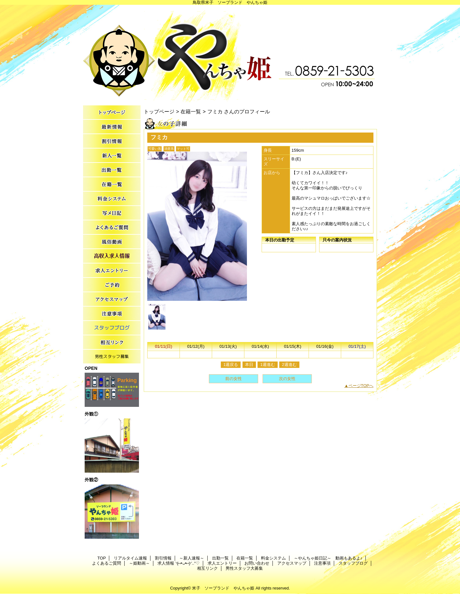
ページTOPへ (361, 385)
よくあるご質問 (112, 227)
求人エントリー (112, 270)
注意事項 (112, 314)
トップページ (159, 111)
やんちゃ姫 (230, 53)
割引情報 (112, 141)
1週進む (267, 364)
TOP (112, 112)
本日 (249, 364)
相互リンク (112, 342)
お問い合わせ (112, 285)
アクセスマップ (112, 299)
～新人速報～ (112, 155)
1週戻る (230, 364)
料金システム (112, 199)
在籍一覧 (112, 184)
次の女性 (287, 378)
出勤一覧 (112, 170)
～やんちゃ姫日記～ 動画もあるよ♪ (112, 213)
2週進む (289, 364)
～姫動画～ (112, 242)
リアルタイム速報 (112, 127)
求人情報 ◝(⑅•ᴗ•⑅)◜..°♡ (112, 256)
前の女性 (233, 378)
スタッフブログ (112, 328)
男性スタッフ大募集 (112, 357)
